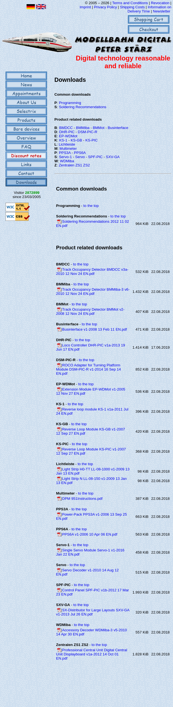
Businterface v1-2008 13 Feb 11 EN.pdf (94, 329)
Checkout (148, 29)
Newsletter (161, 11)
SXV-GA (113, 157)
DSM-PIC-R (87, 132)
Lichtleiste (67, 144)
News (26, 84)
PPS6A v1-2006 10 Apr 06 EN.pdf (89, 534)
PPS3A (65, 153)
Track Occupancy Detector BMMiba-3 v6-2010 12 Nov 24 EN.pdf (93, 291)
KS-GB (76, 140)
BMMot (98, 128)
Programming (70, 103)
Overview (26, 138)
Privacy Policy (105, 7)
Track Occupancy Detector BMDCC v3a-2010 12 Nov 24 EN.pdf (92, 271)
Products (26, 120)
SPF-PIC (95, 157)
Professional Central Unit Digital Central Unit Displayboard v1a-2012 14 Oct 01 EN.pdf (91, 654)
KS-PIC (91, 140)
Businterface (118, 128)
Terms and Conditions (130, 3)
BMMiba (82, 128)
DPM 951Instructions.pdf (82, 498)
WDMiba (67, 161)
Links (26, 164)
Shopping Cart (148, 19)
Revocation (160, 3)
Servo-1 (65, 157)
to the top (91, 206)
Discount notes (26, 155)
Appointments (26, 93)
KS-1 (63, 140)
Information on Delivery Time (149, 9)
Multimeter (68, 148)
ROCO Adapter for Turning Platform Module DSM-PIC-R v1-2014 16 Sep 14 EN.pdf (88, 369)
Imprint (85, 7)
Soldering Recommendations (82, 107)
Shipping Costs (132, 7)
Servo (80, 157)
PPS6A (80, 153)
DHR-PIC (67, 132)
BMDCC (66, 128)
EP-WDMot (68, 136)
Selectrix (26, 111)
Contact (26, 173)
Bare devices (26, 129)
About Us (26, 102)
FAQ (26, 146)
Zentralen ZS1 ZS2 (74, 165)
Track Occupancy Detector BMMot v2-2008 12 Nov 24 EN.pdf (90, 311)
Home (26, 75)
